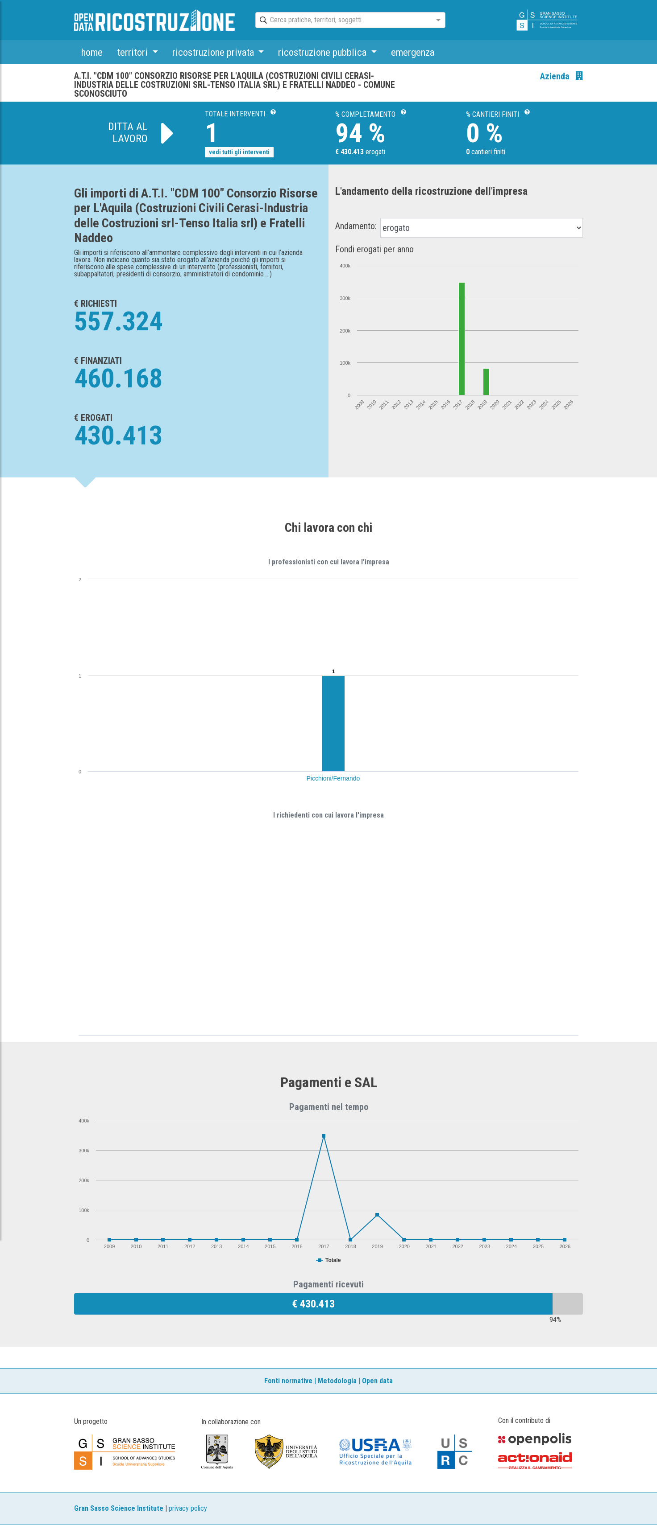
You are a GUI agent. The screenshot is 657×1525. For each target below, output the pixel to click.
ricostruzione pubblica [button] (323, 52)
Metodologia (337, 1381)
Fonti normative (288, 1381)
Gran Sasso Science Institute (118, 1508)
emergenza (412, 52)
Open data (377, 1381)
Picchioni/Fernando (333, 778)
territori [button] (133, 52)
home (92, 52)
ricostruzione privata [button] (214, 52)
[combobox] (342, 20)
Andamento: (356, 226)
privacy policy (188, 1508)
